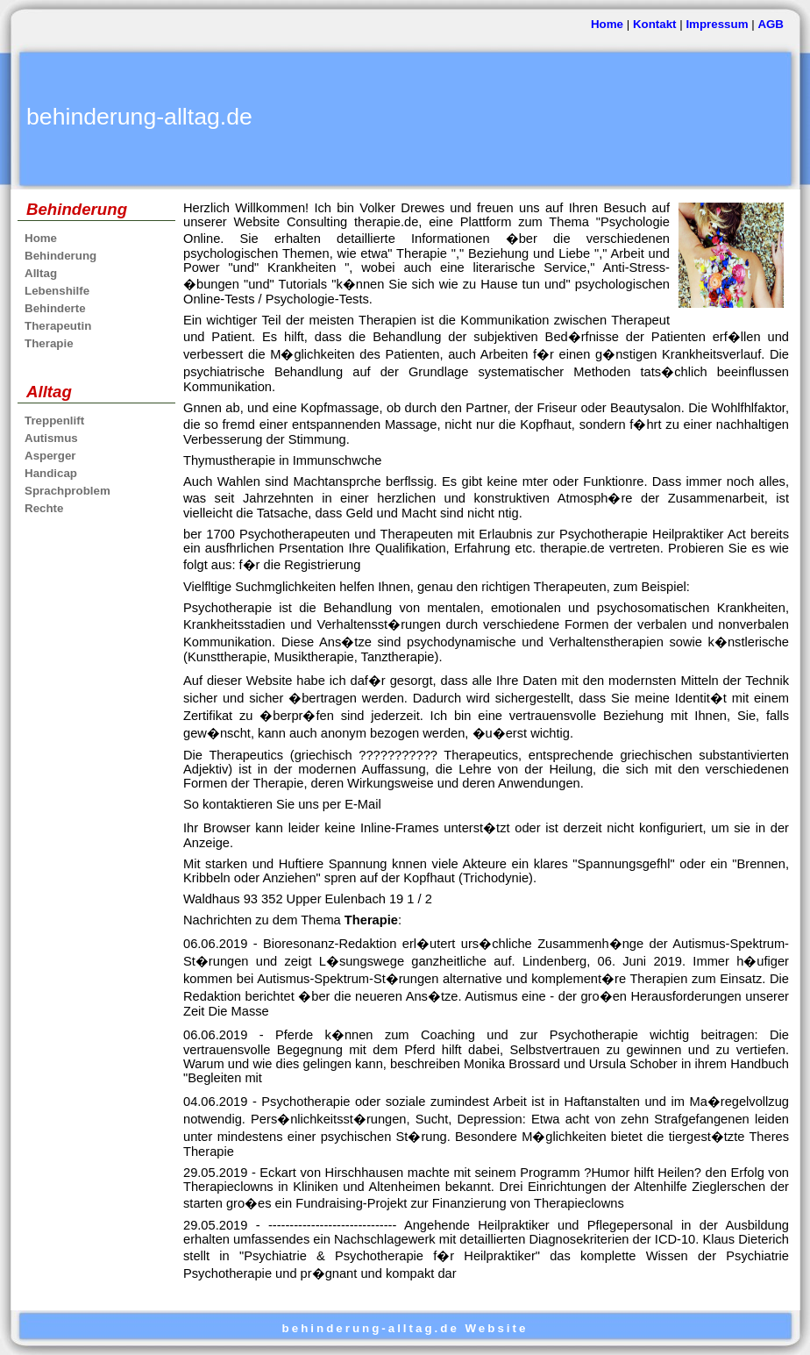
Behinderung (60, 255)
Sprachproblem (67, 490)
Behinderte (55, 308)
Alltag (41, 273)
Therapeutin (58, 325)
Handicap (51, 473)
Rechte (44, 508)
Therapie (49, 343)
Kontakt (655, 24)
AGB (770, 24)
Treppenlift (54, 420)
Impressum (717, 24)
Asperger (50, 455)
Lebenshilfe (57, 290)
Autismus (51, 438)
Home (607, 24)
